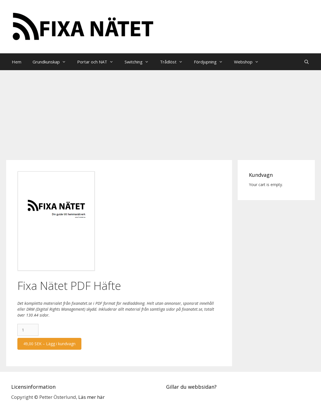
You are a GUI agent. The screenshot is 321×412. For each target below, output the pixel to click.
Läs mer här (91, 397)
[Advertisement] (160, 112)
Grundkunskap (52, 61)
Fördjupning (211, 61)
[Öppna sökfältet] (306, 61)
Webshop (249, 61)
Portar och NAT (98, 61)
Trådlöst (174, 61)
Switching (139, 61)
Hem (16, 62)
